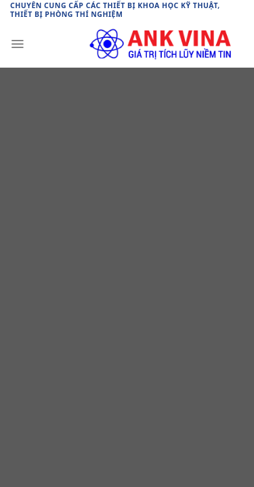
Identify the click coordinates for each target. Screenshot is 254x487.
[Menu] (17, 44)
